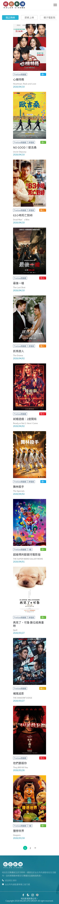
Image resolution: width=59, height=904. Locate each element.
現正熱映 (10, 17)
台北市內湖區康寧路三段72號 (16, 884)
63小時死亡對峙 (23, 215)
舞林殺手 (18, 487)
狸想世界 (18, 831)
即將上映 (29, 17)
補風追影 (18, 693)
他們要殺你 (20, 763)
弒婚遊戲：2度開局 (25, 419)
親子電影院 (49, 17)
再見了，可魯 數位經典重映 (28, 624)
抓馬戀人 (18, 351)
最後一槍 (18, 283)
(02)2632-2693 (9, 880)
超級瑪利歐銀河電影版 (27, 554)
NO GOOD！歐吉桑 (25, 147)
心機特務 (18, 79)
